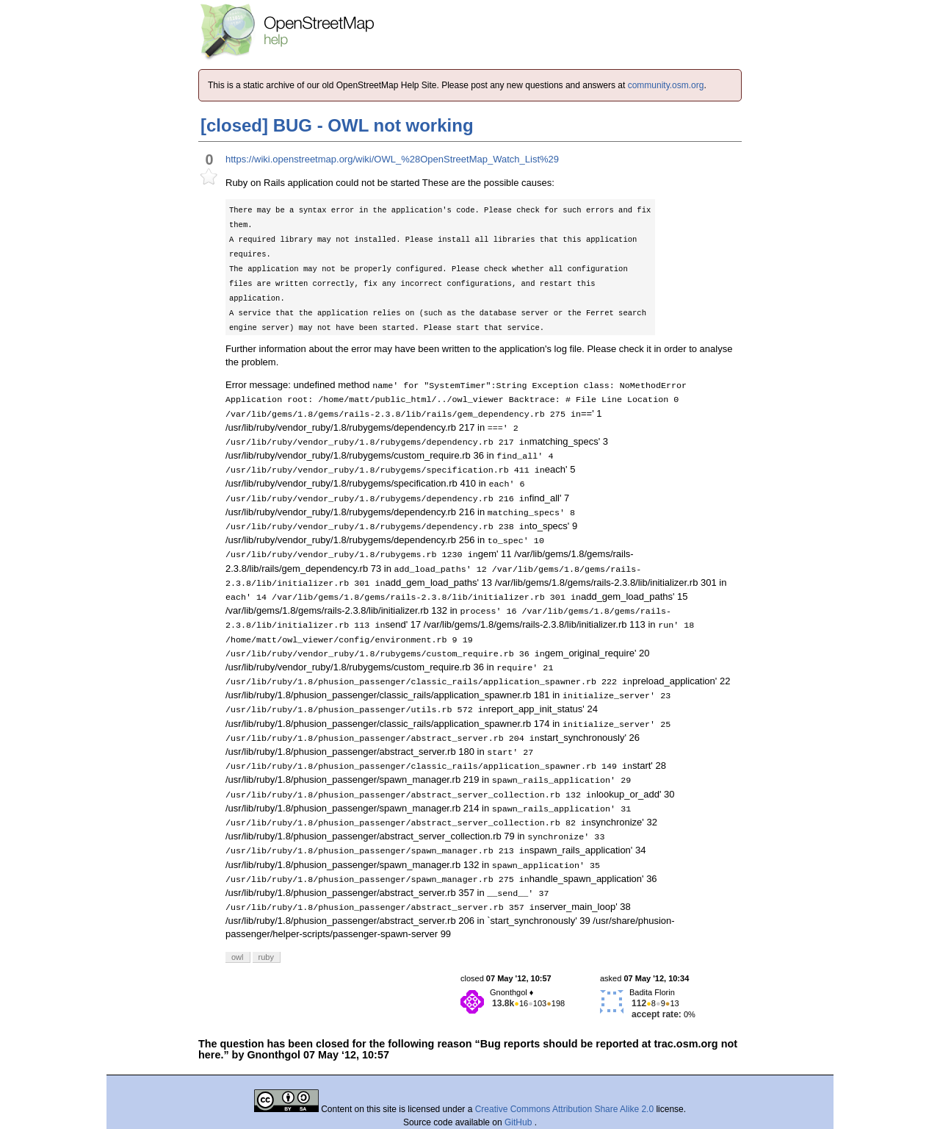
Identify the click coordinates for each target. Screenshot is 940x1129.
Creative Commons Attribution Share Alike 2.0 (564, 1109)
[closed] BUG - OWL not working (337, 125)
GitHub (520, 1122)
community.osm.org (666, 85)
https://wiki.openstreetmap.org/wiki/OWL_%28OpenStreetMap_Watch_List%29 (392, 159)
